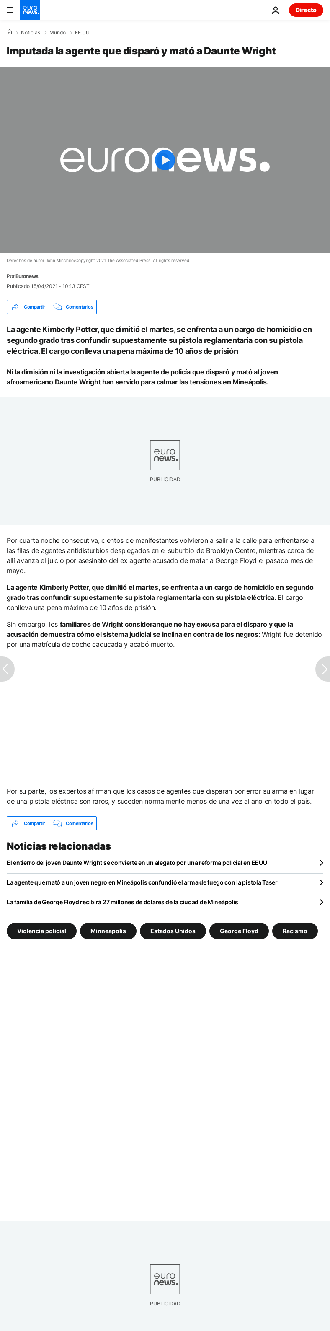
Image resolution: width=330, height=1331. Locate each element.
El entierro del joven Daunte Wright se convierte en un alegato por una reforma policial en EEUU (137, 862)
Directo (306, 9)
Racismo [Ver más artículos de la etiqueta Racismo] (295, 930)
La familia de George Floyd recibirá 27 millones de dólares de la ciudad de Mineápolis (122, 901)
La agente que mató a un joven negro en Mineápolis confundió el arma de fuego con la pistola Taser (142, 882)
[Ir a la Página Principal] (30, 10)
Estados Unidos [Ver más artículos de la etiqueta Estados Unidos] (173, 930)
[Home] (9, 32)
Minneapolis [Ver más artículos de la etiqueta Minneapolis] (108, 930)
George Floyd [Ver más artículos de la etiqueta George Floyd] (239, 930)
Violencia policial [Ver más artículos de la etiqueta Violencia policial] (41, 930)
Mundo (57, 32)
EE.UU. (83, 32)
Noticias (30, 32)
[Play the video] (165, 160)
